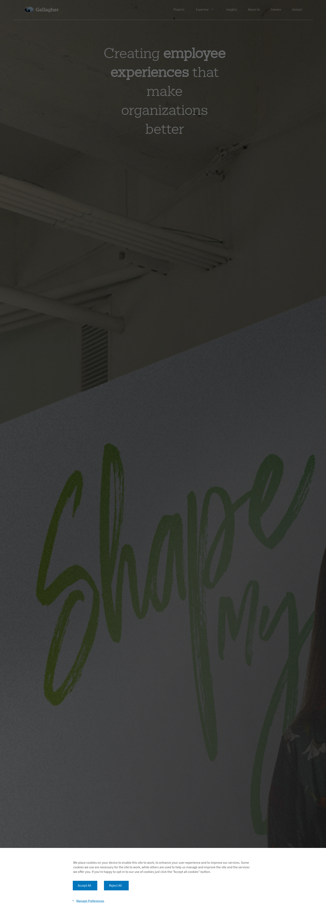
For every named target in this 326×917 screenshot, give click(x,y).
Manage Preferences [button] (90, 900)
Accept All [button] (84, 885)
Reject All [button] (115, 885)
